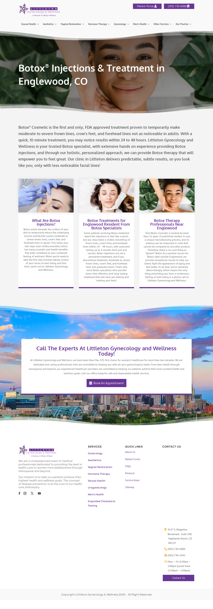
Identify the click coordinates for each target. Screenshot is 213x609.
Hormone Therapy (97, 24)
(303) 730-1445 (176, 555)
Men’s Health (140, 24)
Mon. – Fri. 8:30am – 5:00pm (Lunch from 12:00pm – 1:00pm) (179, 566)
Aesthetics (48, 24)
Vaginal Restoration (71, 24)
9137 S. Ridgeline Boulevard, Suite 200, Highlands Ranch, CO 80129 (180, 536)
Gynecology (120, 24)
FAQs (128, 466)
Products (130, 473)
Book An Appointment (108, 383)
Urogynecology (97, 487)
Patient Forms (132, 459)
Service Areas (132, 480)
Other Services (161, 24)
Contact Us (178, 578)
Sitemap (129, 487)
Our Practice (182, 24)
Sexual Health (28, 24)
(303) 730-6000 (177, 6)
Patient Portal (145, 6)
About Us (130, 452)
